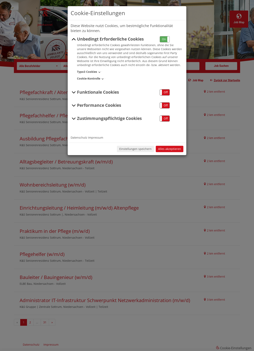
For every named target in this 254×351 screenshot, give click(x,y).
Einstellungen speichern (135, 149)
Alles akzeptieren (169, 149)
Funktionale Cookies (95, 92)
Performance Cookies (96, 105)
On (164, 39)
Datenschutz (79, 137)
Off (166, 92)
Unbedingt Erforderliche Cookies (107, 39)
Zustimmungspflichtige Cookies (106, 119)
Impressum (95, 137)
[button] (165, 39)
